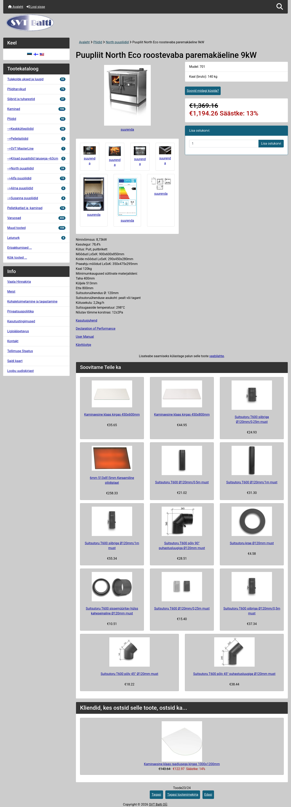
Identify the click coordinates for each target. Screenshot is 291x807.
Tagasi (156, 794)
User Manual (85, 337)
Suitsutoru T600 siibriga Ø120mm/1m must (112, 545)
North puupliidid (117, 42)
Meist (11, 291)
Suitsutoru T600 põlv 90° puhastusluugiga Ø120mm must (182, 545)
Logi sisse (35, 7)
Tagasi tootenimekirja (182, 794)
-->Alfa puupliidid (36, 178)
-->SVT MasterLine (36, 148)
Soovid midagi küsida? (203, 91)
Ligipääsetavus (18, 331)
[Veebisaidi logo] (145, 23)
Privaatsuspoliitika (20, 311)
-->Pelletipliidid (36, 139)
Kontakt (12, 341)
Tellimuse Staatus (20, 351)
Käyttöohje (83, 345)
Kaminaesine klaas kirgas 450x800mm (182, 414)
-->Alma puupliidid (36, 188)
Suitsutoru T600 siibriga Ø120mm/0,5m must (252, 611)
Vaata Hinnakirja (19, 282)
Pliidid (97, 42)
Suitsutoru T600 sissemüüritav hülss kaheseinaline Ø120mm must (112, 611)
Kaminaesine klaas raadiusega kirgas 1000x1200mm (182, 764)
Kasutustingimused (21, 321)
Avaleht (15, 7)
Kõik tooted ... (17, 257)
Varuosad (36, 218)
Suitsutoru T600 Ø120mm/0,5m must (182, 482)
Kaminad (36, 109)
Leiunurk (36, 238)
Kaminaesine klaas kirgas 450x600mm (112, 414)
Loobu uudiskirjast (20, 371)
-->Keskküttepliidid (36, 129)
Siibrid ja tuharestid (36, 99)
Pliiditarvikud (36, 89)
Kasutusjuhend (86, 320)
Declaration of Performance (95, 328)
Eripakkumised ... (19, 248)
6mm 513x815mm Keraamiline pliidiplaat (112, 480)
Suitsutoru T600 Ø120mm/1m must (251, 482)
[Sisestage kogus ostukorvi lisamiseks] (224, 143)
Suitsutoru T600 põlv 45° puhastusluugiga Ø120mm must (234, 674)
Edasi (208, 794)
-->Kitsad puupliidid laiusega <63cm (36, 158)
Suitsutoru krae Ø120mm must (252, 543)
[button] (280, 7)
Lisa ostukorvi (271, 143)
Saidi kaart (15, 361)
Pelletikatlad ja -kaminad (36, 208)
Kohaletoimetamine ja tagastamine (32, 301)
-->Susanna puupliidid (36, 198)
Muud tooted (36, 228)
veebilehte (216, 356)
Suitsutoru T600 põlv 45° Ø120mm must (129, 674)
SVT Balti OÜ (158, 804)
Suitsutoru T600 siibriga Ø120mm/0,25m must (252, 419)
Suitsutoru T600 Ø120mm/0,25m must (182, 608)
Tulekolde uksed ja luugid (36, 79)
